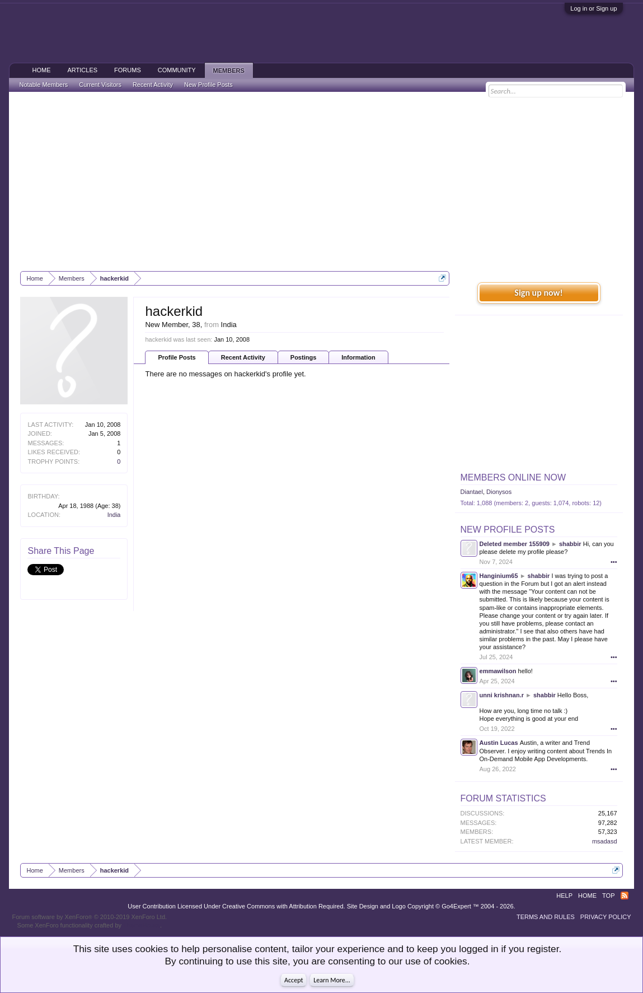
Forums (127, 70)
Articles (82, 70)
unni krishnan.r (502, 695)
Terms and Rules (546, 916)
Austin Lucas (499, 742)
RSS (624, 895)
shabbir (570, 543)
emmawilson (498, 671)
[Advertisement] (321, 181)
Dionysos (498, 491)
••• (614, 561)
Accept (293, 980)
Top (608, 895)
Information (358, 357)
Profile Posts (176, 357)
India (114, 514)
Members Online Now (513, 477)
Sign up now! (538, 292)
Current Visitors (100, 84)
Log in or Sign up (593, 8)
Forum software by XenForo (89, 916)
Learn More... (331, 980)
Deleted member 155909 (515, 543)
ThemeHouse (141, 925)
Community (177, 70)
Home (41, 70)
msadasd (604, 841)
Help (564, 895)
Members (229, 70)
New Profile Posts (508, 529)
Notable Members (43, 84)
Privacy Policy (605, 916)
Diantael (472, 491)
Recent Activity (243, 357)
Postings (303, 357)
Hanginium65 (499, 575)
